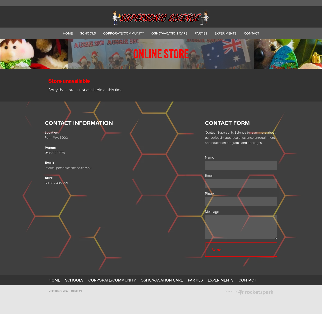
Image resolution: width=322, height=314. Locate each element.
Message (212, 212)
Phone (210, 193)
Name (209, 157)
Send (217, 250)
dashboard (76, 290)
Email (209, 175)
